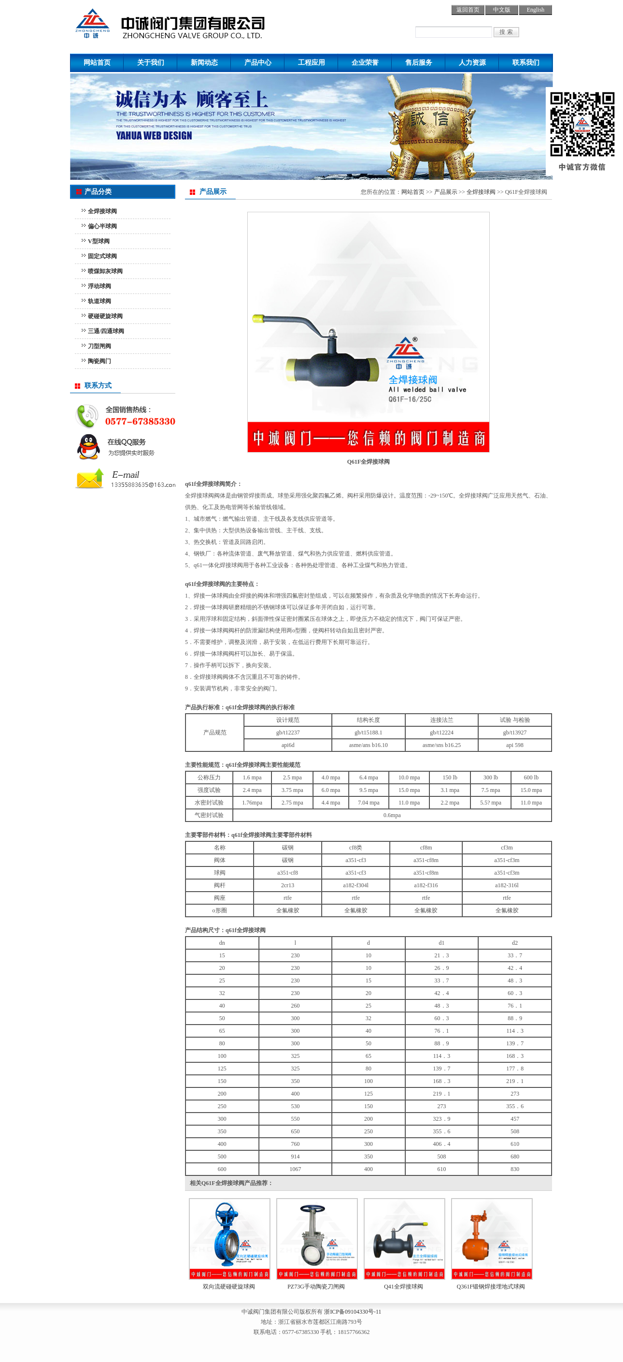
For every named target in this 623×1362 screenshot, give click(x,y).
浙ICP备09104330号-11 (352, 1311)
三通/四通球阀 (106, 331)
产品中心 (257, 62)
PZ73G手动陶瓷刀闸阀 (316, 1286)
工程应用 (311, 62)
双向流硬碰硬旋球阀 (229, 1286)
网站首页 (97, 62)
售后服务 (418, 62)
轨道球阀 (99, 301)
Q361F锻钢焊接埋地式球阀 (491, 1286)
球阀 (190, 22)
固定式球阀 (102, 256)
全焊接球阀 (102, 211)
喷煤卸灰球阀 (105, 271)
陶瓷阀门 (99, 361)
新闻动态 (204, 62)
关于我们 (150, 62)
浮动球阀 (99, 286)
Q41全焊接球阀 (403, 1286)
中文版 (501, 9)
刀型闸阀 (99, 346)
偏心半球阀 (102, 226)
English (536, 9)
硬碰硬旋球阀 (105, 316)
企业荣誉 (365, 62)
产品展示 (445, 192)
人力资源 (472, 62)
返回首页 (468, 9)
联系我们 (525, 62)
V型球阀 (99, 241)
